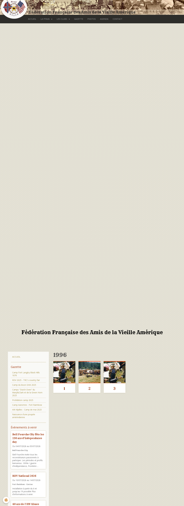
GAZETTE (78, 19)
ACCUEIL (32, 19)
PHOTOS (91, 19)
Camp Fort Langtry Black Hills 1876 (26, 374)
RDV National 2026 (24, 475)
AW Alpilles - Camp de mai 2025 (27, 409)
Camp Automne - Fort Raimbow (27, 405)
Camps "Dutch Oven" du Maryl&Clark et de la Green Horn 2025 (27, 392)
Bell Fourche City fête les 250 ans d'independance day (28, 438)
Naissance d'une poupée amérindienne (23, 416)
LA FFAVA (45, 19)
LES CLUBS (62, 19)
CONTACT (117, 19)
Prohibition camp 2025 (22, 400)
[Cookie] (6, 500)
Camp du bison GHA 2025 (24, 384)
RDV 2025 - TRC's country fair (26, 380)
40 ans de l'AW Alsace (25, 504)
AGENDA (104, 19)
